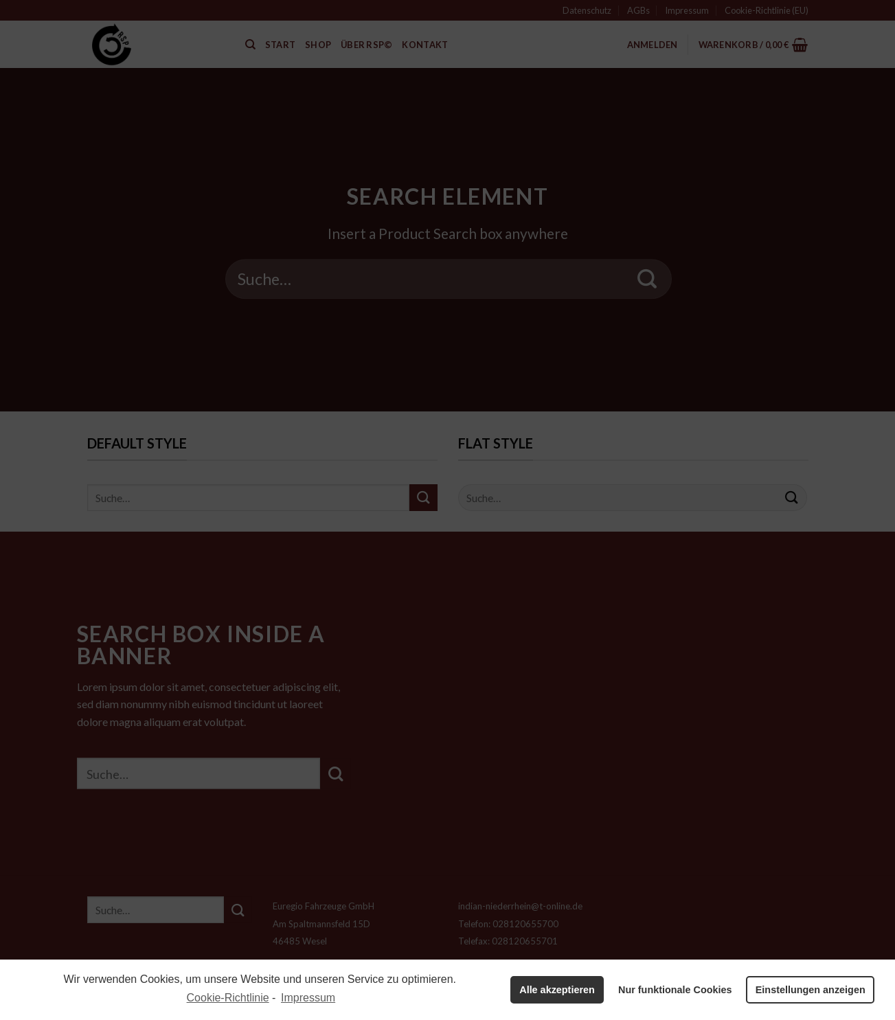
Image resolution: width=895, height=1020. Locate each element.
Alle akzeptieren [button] (557, 989)
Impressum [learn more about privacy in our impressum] (308, 998)
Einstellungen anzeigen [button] (810, 989)
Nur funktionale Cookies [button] (675, 989)
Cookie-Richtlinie (228, 998)
